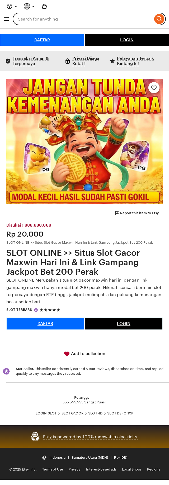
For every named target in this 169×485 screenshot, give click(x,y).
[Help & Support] (12, 6)
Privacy (75, 469)
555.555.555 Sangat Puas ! (84, 402)
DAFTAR (42, 39)
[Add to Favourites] (153, 87)
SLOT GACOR (72, 413)
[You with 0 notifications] (29, 6)
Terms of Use (52, 469)
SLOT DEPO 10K (120, 413)
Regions (153, 469)
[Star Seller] (36, 310)
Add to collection (84, 354)
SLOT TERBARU (19, 310)
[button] (84, 457)
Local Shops (132, 469)
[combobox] (83, 19)
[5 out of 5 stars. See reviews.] (51, 309)
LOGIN (127, 39)
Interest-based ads (101, 469)
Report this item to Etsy (136, 213)
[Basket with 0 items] (44, 6)
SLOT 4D (95, 413)
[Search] (159, 19)
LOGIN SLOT (46, 413)
